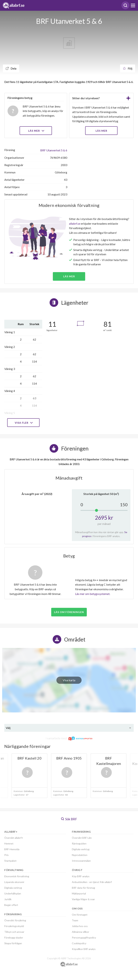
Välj (8, 727)
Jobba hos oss (80, 926)
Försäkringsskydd (14, 926)
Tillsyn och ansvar (14, 931)
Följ (127, 68)
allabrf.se (74, 223)
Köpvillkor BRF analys (84, 949)
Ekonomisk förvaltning (16, 876)
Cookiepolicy (79, 943)
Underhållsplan (12, 893)
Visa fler (23, 422)
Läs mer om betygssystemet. (92, 593)
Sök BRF (69, 819)
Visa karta (69, 680)
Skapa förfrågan (13, 943)
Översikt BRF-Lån (82, 837)
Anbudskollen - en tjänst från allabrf (92, 882)
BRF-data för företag (83, 887)
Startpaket (10, 860)
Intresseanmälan (81, 860)
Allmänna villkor (80, 931)
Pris (6, 854)
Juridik (8, 899)
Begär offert (11, 904)
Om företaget (80, 914)
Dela (11, 68)
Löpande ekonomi (14, 882)
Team (75, 920)
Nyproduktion (79, 854)
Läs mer (35, 130)
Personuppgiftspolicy (84, 937)
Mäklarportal (79, 893)
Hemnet (8, 843)
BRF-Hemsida (11, 849)
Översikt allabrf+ (13, 837)
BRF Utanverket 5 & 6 (53, 150)
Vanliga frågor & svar (83, 899)
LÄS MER (101, 130)
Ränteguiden (79, 843)
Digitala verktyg (13, 887)
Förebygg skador (13, 937)
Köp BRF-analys (80, 876)
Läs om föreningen (69, 612)
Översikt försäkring (15, 920)
